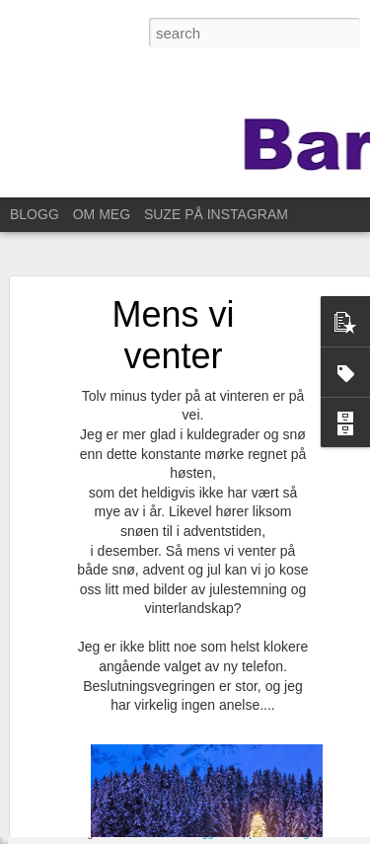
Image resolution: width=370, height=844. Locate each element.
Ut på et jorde (83, 757)
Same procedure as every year (129, 713)
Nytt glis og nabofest (102, 801)
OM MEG (101, 214)
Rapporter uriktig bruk (281, 833)
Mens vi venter (172, 276)
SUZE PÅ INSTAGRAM (216, 214)
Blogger (204, 833)
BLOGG (34, 214)
